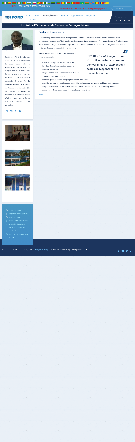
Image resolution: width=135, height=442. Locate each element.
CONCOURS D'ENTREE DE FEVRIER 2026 (33, 6)
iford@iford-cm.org (41, 250)
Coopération (90, 15)
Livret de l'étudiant (15, 231)
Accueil (37, 15)
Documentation (31, 19)
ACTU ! (28, 15)
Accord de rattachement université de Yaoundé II (17, 225)
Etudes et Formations (50, 15)
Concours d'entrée (15, 217)
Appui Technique (77, 15)
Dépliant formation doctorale (18, 220)
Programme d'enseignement (18, 214)
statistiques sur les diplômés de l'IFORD (19, 236)
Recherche (64, 15)
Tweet (41, 95)
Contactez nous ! (121, 17)
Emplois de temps (15, 210)
